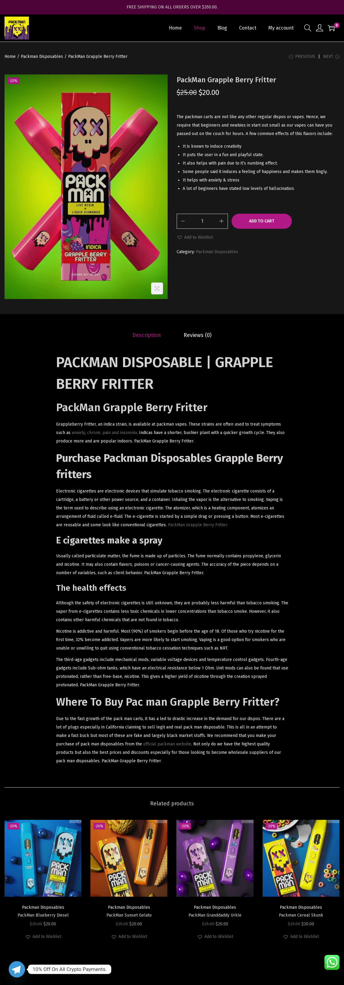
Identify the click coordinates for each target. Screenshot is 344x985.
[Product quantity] (202, 223)
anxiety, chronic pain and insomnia (104, 433)
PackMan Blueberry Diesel (43, 916)
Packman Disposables (42, 56)
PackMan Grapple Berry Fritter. (198, 526)
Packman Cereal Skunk (301, 916)
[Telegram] (17, 969)
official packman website (167, 745)
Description (148, 336)
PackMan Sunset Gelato (129, 916)
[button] (195, 239)
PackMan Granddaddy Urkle (214, 916)
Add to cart (261, 222)
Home (10, 56)
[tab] (148, 336)
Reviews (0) (196, 336)
